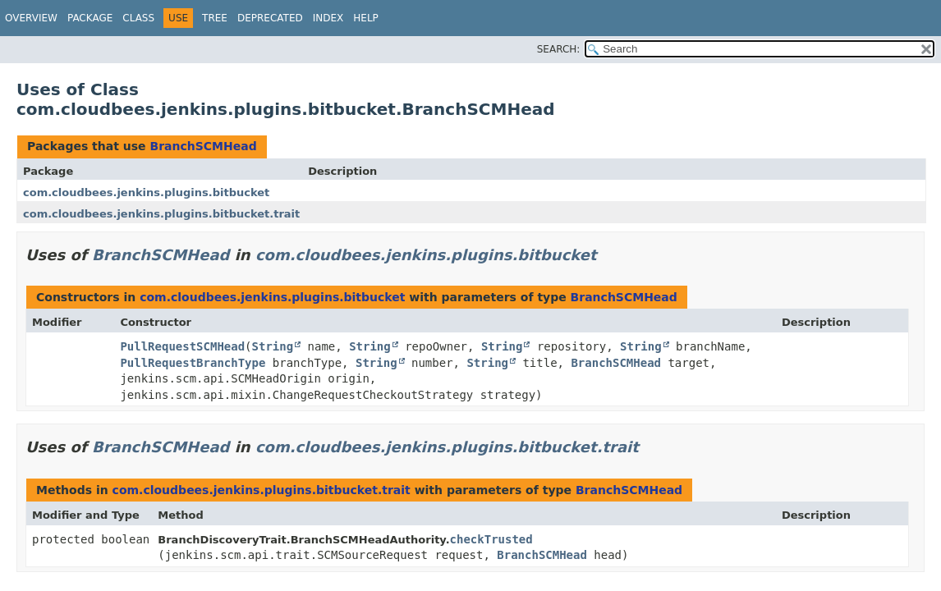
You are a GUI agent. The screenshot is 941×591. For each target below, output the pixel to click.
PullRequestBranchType (192, 362)
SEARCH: (559, 49)
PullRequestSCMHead (182, 346)
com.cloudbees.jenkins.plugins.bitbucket (146, 192)
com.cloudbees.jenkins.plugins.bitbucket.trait (161, 214)
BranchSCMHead (202, 146)
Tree (214, 18)
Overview (31, 18)
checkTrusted (491, 539)
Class (138, 18)
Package (89, 18)
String (273, 346)
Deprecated (270, 18)
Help (366, 18)
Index (328, 18)
